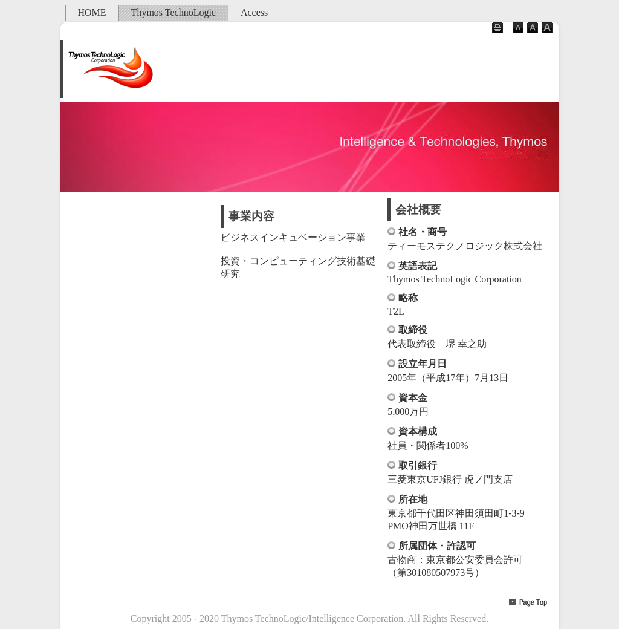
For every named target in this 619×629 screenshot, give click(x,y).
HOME (92, 12)
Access (254, 12)
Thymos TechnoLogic (173, 12)
